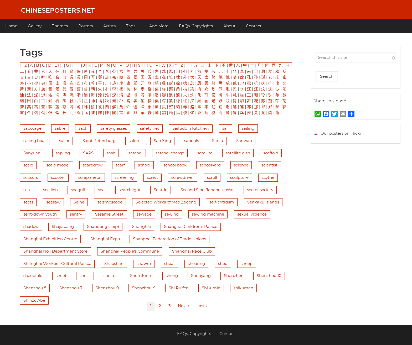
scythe (268, 178)
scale (28, 165)
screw (152, 178)
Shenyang (201, 276)
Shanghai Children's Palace (190, 227)
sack (83, 128)
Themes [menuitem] (60, 26)
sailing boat (34, 141)
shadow (31, 227)
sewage (144, 214)
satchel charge (170, 153)
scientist (269, 165)
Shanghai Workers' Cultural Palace (57, 264)
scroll (212, 178)
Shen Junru (141, 276)
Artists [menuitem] (109, 26)
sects (28, 202)
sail (225, 128)
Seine (79, 202)
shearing (196, 264)
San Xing (162, 141)
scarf (120, 165)
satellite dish (238, 153)
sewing (172, 214)
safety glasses (113, 128)
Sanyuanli (33, 153)
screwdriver (182, 178)
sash (111, 153)
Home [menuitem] (11, 26)
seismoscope (109, 202)
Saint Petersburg (99, 141)
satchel (135, 153)
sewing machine (208, 214)
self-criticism (221, 202)
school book (175, 165)
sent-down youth (40, 214)
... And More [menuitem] (157, 26)
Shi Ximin (211, 288)
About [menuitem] (229, 26)
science (241, 165)
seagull (78, 190)
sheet (61, 276)
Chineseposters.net (58, 11)
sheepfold (33, 276)
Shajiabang (63, 227)
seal (102, 190)
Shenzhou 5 (34, 288)
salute (135, 141)
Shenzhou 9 (107, 288)
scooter (58, 178)
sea (26, 190)
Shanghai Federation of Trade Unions (169, 239)
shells (85, 276)
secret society (260, 190)
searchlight (130, 190)
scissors (30, 178)
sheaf (169, 264)
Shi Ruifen (179, 288)
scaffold (270, 153)
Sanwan (244, 141)
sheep (247, 264)
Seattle (160, 190)
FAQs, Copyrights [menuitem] (196, 26)
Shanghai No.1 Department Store (55, 251)
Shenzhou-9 (144, 288)
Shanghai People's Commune (130, 251)
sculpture (239, 178)
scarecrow (92, 165)
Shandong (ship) (103, 227)
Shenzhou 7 (71, 288)
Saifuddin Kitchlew (190, 128)
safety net (149, 128)
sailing (248, 128)
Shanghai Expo (105, 239)
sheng (172, 276)
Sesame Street (109, 214)
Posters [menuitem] (85, 26)
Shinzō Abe (34, 300)
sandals (191, 141)
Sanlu (217, 141)
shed (223, 264)
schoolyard (210, 165)
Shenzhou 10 (269, 276)
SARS (88, 153)
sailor (64, 141)
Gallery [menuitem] (35, 26)
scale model (58, 165)
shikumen (243, 288)
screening (124, 178)
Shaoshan (113, 264)
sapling (63, 153)
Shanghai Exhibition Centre (50, 239)
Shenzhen (234, 276)
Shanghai (141, 227)
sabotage (32, 128)
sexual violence (252, 214)
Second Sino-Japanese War (207, 190)
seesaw (53, 202)
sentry (76, 214)
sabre (60, 128)
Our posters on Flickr (341, 133)
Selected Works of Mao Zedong (166, 202)
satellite (205, 153)
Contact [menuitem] (253, 26)
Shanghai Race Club (192, 251)
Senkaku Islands (263, 202)
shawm (144, 264)
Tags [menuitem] (130, 26)
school (144, 165)
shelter (110, 276)
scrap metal (89, 178)
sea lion (50, 190)
